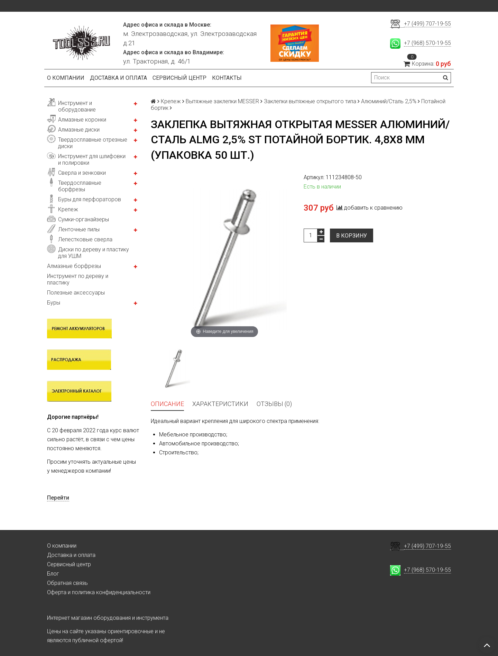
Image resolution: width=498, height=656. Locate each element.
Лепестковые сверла (85, 239)
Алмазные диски (79, 129)
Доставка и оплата (118, 78)
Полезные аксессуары (76, 292)
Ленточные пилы (79, 229)
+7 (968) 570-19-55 (427, 43)
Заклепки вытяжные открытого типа (310, 101)
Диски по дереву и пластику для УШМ (93, 252)
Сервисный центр (179, 78)
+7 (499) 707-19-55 (427, 23)
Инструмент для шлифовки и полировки (92, 159)
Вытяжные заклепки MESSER (222, 101)
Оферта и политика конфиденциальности (98, 592)
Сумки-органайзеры (83, 219)
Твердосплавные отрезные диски (92, 142)
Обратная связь (67, 583)
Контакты (227, 78)
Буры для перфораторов (89, 199)
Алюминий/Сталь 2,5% (388, 101)
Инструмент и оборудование (77, 106)
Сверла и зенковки (82, 173)
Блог (53, 573)
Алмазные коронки (82, 119)
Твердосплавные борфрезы (79, 186)
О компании (65, 78)
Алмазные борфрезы (74, 266)
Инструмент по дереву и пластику (77, 279)
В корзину (351, 235)
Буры (53, 302)
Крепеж (68, 209)
